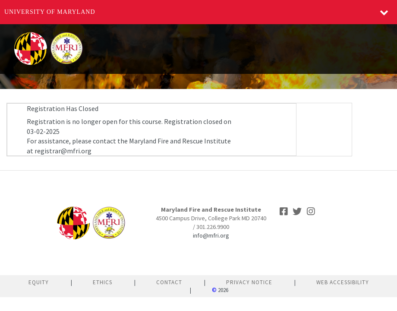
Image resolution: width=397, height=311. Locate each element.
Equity (38, 282)
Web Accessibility (342, 282)
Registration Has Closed (62, 108)
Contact (169, 282)
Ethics (102, 282)
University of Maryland (49, 12)
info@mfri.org (211, 235)
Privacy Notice (249, 282)
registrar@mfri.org (63, 150)
